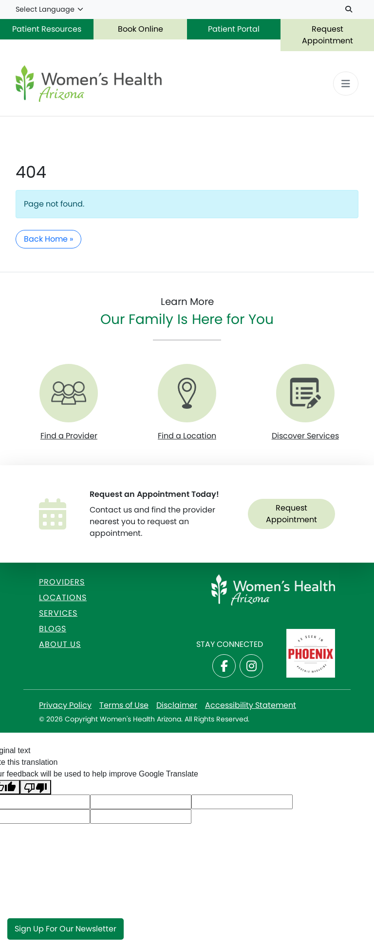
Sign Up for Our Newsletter (65, 928)
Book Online (140, 29)
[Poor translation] (35, 787)
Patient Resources (46, 29)
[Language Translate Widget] (50, 9)
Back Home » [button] (48, 239)
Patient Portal (234, 29)
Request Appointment (327, 34)
